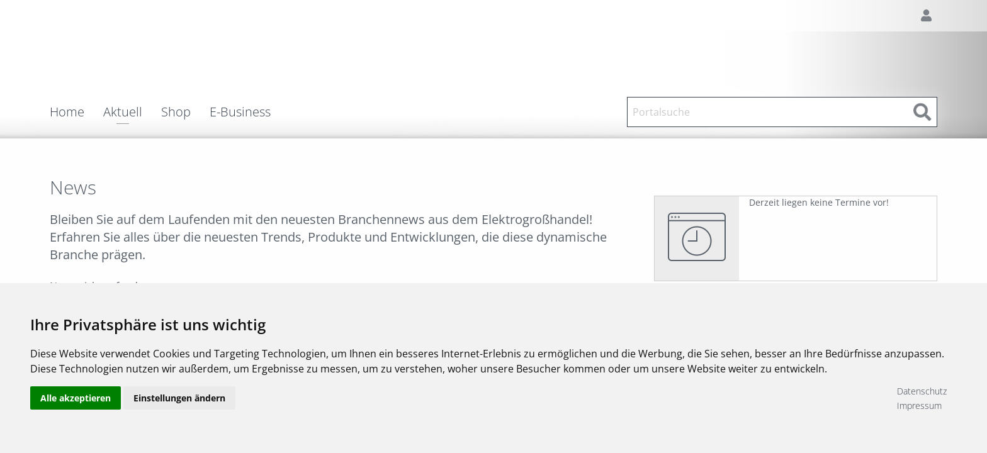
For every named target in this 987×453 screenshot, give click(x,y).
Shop (176, 112)
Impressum (919, 405)
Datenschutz (922, 391)
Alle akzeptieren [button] (75, 398)
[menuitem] (76, 112)
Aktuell (122, 113)
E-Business (240, 112)
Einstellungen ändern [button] (179, 398)
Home (67, 112)
